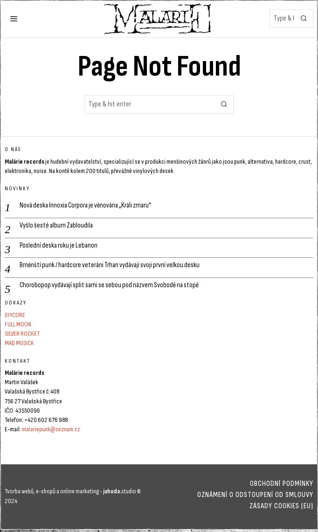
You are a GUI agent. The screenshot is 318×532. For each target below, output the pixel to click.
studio (119, 493)
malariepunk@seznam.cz (51, 431)
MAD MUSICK (19, 345)
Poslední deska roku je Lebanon (60, 246)
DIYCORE (15, 317)
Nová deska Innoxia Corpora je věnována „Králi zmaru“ (88, 205)
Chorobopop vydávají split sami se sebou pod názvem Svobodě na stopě (112, 287)
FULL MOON (18, 326)
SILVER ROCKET (22, 336)
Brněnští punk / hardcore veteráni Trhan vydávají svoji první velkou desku (114, 266)
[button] (304, 18)
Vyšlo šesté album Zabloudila (57, 225)
